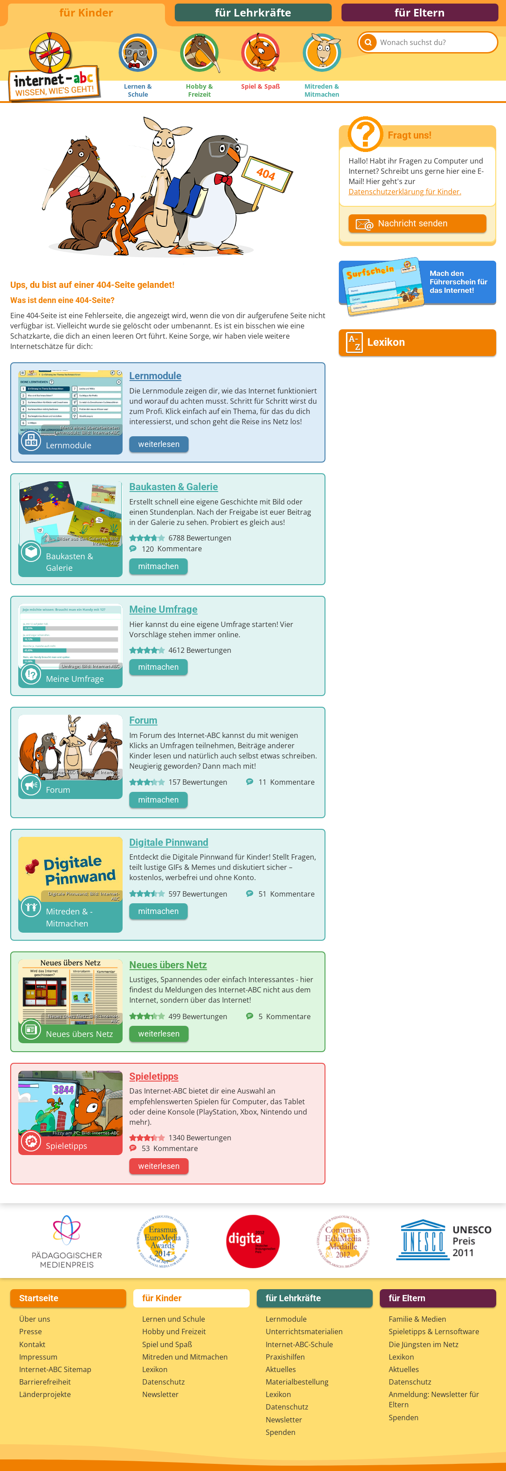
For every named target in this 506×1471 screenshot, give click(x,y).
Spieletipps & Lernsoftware (434, 1331)
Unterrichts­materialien (304, 1331)
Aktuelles (281, 1369)
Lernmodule (286, 1319)
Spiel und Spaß (167, 1344)
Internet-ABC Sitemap (55, 1369)
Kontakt (32, 1344)
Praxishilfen (285, 1357)
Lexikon (155, 1369)
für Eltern (420, 14)
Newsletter (160, 1394)
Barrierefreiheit (45, 1382)
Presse (30, 1331)
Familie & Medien (417, 1319)
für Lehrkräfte (253, 14)
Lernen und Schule (173, 1319)
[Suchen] (368, 58)
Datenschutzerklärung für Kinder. (405, 196)
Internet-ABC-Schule (299, 1344)
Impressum (38, 1357)
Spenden (281, 1432)
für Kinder (86, 14)
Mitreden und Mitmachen (185, 1357)
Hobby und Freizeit (174, 1331)
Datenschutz (163, 1382)
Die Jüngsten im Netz (424, 1344)
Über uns (34, 1319)
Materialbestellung (297, 1382)
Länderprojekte (45, 1394)
